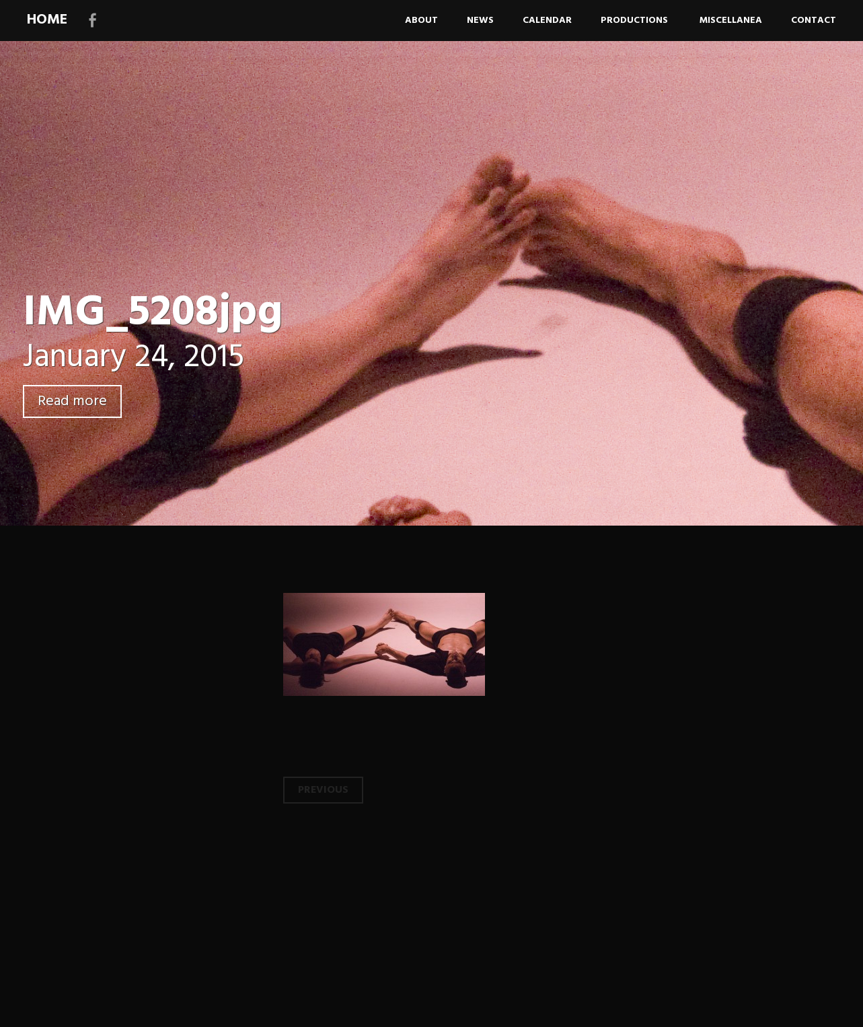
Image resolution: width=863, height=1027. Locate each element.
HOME (47, 20)
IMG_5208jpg (153, 313)
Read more (72, 401)
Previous (323, 790)
